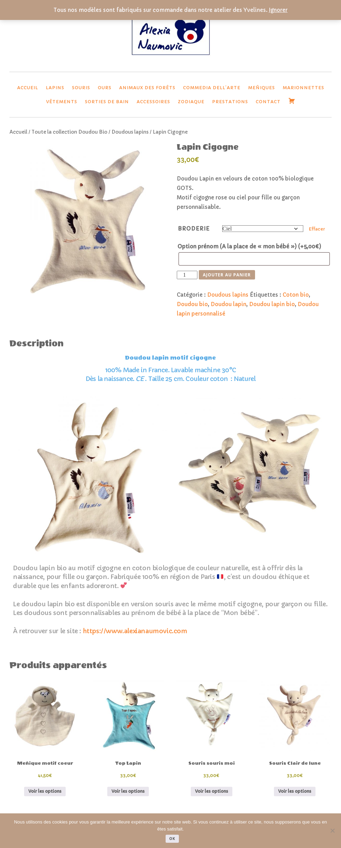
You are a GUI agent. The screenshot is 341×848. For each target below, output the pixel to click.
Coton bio (296, 294)
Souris (81, 87)
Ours (104, 87)
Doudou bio (192, 304)
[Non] (332, 830)
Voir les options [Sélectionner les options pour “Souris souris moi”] (211, 791)
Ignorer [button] (278, 10)
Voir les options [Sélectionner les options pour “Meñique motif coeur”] (44, 791)
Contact (268, 101)
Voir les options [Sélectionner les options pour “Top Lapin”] (128, 791)
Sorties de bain (107, 101)
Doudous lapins (129, 132)
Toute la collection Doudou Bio (69, 132)
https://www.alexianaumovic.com (135, 631)
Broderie (194, 228)
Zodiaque (191, 101)
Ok (172, 838)
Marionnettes (303, 87)
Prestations (230, 101)
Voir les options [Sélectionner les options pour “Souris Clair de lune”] (294, 791)
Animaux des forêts (147, 87)
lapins (55, 87)
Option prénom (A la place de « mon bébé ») (249, 246)
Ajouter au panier (227, 275)
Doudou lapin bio (272, 304)
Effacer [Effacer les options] (317, 229)
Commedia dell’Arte (211, 87)
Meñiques (261, 87)
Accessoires (153, 101)
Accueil (27, 87)
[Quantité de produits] (187, 275)
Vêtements (61, 101)
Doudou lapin (228, 304)
